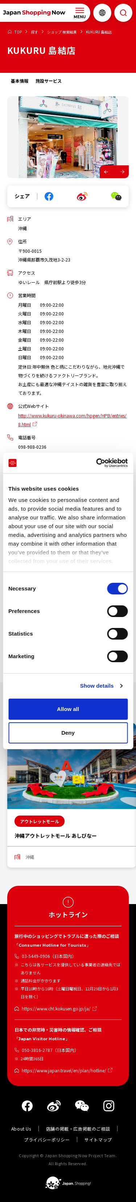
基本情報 (19, 81)
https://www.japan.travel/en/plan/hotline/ (64, 1070)
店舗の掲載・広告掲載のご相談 (78, 1128)
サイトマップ (98, 1139)
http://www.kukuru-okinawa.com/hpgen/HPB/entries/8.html (72, 419)
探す (34, 32)
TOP (18, 32)
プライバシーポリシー (47, 1139)
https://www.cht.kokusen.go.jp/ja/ (56, 1008)
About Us (21, 1128)
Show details (97, 686)
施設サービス (49, 81)
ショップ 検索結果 (62, 32)
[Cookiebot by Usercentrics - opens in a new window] (97, 463)
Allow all (68, 709)
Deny (68, 733)
